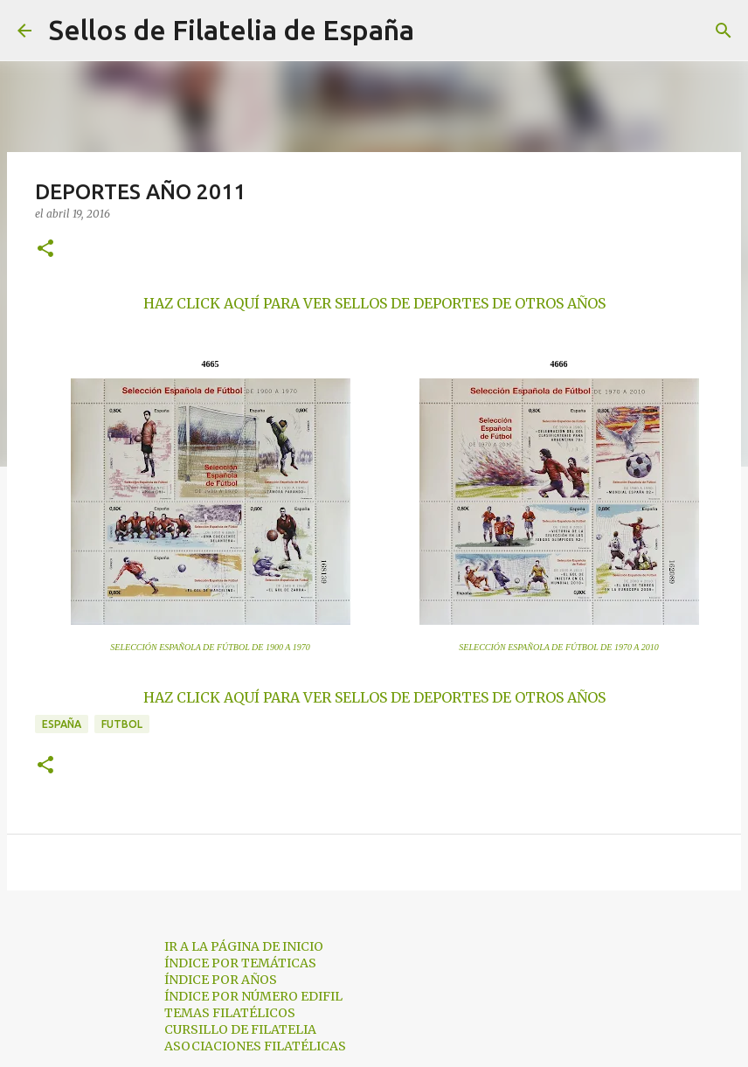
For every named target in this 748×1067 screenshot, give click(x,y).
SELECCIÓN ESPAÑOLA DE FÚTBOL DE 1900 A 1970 (209, 647)
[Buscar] (438, 31)
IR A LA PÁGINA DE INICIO (243, 946)
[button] (45, 249)
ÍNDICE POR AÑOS (220, 979)
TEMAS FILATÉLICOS (229, 1013)
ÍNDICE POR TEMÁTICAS (240, 963)
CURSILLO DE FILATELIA (240, 1029)
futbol (121, 724)
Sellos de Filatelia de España (231, 29)
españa (61, 724)
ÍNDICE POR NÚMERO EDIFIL (253, 996)
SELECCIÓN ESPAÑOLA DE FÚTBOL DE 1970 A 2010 (558, 647)
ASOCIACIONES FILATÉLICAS (255, 1046)
